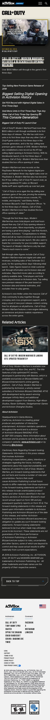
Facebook (29, 622)
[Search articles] (46, 3)
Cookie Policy (8, 661)
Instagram (30, 629)
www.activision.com (30, 442)
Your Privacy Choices (11, 666)
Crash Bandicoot (13, 635)
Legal (6, 651)
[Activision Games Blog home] (13, 607)
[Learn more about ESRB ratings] (18, 709)
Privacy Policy (9, 658)
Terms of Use (8, 656)
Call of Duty (11, 622)
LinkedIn (29, 632)
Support (7, 653)
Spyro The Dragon (13, 632)
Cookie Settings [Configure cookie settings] (9, 663)
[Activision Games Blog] (13, 3)
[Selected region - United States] (42, 606)
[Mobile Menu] (40, 3)
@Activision (17, 445)
